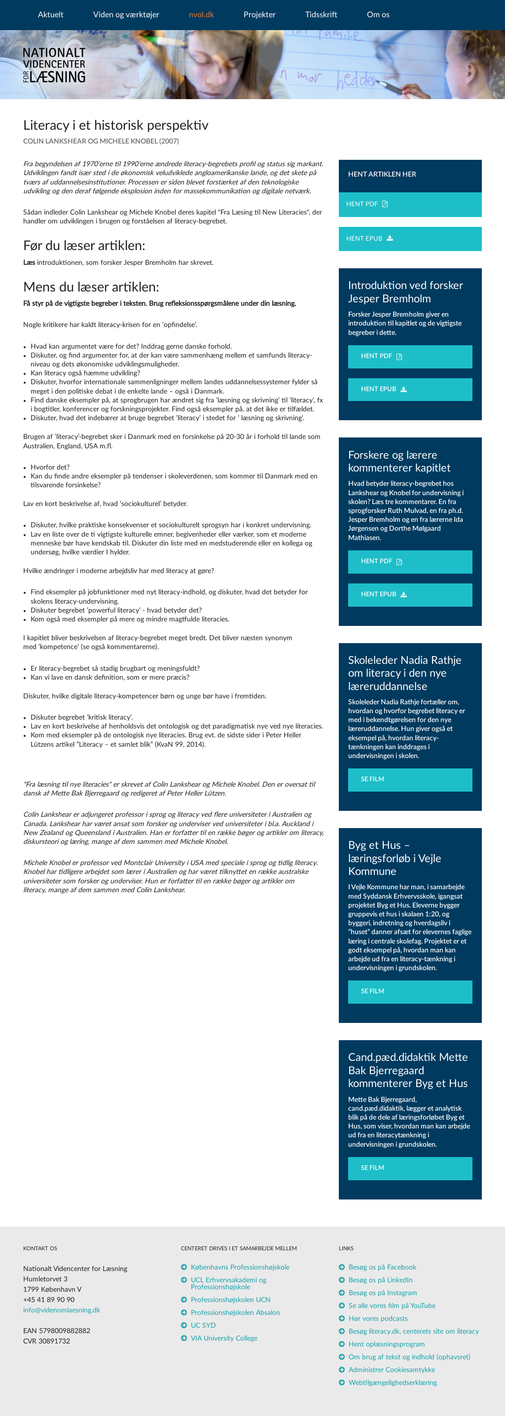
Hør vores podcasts (378, 1318)
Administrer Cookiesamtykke (392, 1370)
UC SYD (203, 1325)
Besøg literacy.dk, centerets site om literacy (414, 1331)
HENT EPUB (369, 239)
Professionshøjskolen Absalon (235, 1312)
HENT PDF (367, 204)
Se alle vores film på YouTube (392, 1306)
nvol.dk (201, 15)
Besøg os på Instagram (383, 1293)
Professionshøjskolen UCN (231, 1300)
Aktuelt (51, 15)
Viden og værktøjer (126, 15)
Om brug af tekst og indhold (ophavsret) (409, 1357)
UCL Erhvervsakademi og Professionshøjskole (228, 1284)
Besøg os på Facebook (382, 1267)
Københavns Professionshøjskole (240, 1267)
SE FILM (375, 779)
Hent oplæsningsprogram (387, 1344)
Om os (378, 15)
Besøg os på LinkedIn (381, 1280)
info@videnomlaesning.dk (61, 1310)
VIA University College (224, 1338)
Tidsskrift (321, 15)
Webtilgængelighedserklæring (393, 1383)
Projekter (260, 15)
